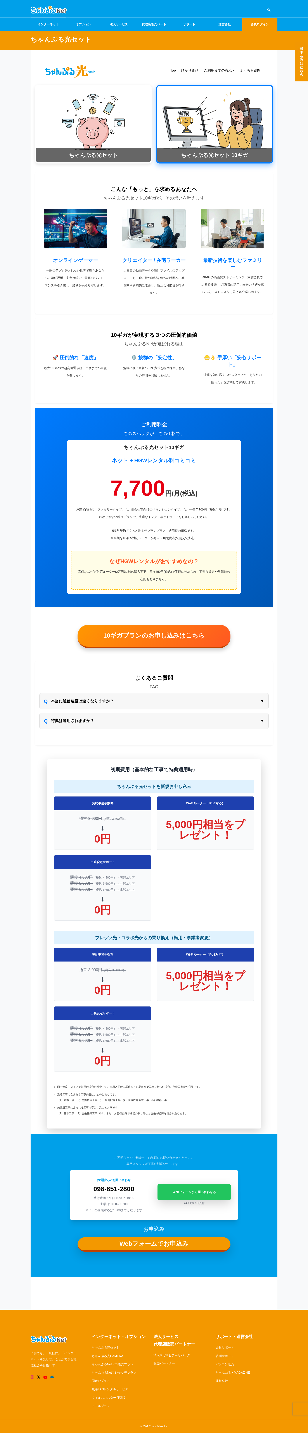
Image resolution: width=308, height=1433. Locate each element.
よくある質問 (250, 70)
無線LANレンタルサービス (110, 1389)
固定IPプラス (101, 1381)
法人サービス (119, 24)
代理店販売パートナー (154, 26)
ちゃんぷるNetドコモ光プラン (112, 1364)
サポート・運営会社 (234, 1336)
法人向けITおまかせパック (172, 1355)
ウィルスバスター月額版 (108, 1397)
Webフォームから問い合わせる (194, 1192)
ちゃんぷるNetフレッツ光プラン (114, 1372)
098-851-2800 (113, 1188)
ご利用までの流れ (218, 70)
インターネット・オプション (119, 1336)
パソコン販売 (225, 1364)
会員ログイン (260, 24)
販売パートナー (164, 1363)
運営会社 (224, 24)
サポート (189, 24)
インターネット (48, 24)
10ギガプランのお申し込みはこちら (154, 635)
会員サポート (225, 1347)
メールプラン (101, 1406)
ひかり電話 (190, 70)
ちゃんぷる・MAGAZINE (233, 1372)
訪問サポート (225, 1356)
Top (173, 70)
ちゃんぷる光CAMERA (107, 1356)
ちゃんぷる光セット (105, 1347)
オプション (83, 24)
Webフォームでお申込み (154, 1243)
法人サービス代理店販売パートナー (174, 1340)
